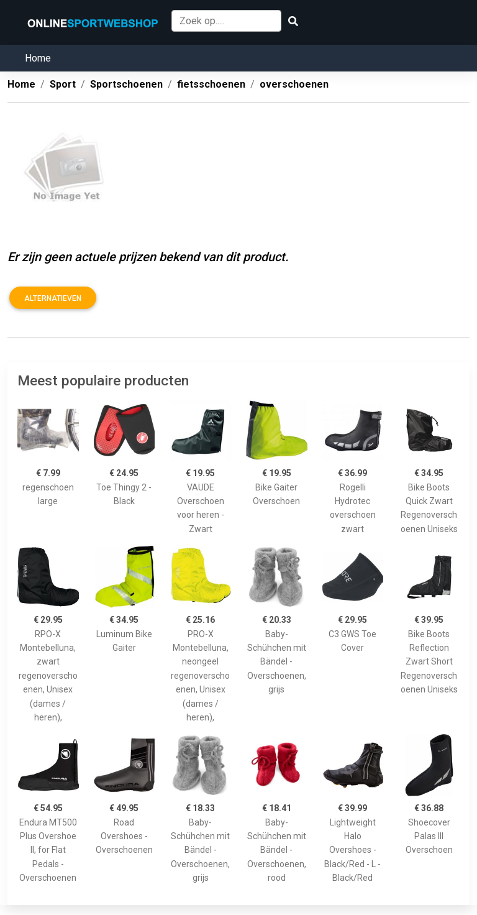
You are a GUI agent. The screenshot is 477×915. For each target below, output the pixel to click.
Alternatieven (52, 298)
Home (38, 58)
